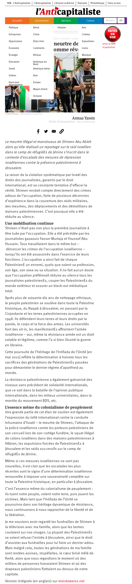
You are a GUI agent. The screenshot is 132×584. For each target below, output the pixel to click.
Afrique (37, 55)
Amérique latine (41, 69)
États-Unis (38, 41)
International (41, 21)
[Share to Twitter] (46, 131)
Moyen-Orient (40, 89)
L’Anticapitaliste (42, 3)
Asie (35, 75)
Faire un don (114, 3)
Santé (12, 69)
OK (120, 20)
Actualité (17, 21)
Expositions (88, 41)
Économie (14, 48)
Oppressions (15, 41)
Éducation (14, 62)
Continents (39, 48)
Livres (85, 48)
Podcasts (82, 3)
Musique (86, 55)
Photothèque (97, 3)
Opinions (66, 21)
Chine (36, 34)
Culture (90, 21)
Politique (13, 28)
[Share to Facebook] (38, 131)
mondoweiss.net (71, 581)
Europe (37, 82)
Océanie (37, 96)
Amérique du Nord (40, 63)
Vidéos (12, 75)
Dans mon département (16, 83)
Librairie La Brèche (64, 3)
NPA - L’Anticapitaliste (18, 3)
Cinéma (86, 34)
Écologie (13, 55)
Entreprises (15, 34)
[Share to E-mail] (54, 131)
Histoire (62, 28)
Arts (84, 28)
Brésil (36, 28)
